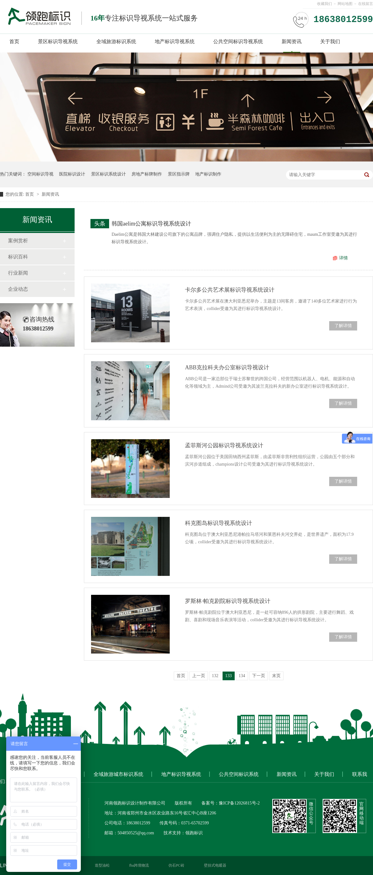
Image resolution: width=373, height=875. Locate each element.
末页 (276, 675)
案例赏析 (18, 240)
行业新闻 (18, 273)
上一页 (198, 675)
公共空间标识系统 (239, 774)
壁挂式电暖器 (215, 865)
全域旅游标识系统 (116, 41)
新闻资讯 (292, 41)
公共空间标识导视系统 (238, 41)
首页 (14, 41)
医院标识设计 (72, 174)
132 (215, 675)
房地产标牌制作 (146, 174)
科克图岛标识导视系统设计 (218, 523)
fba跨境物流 (139, 865)
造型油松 (102, 865)
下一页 (258, 675)
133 (228, 675)
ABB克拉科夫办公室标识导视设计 (227, 367)
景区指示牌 (179, 174)
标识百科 (18, 256)
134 (242, 675)
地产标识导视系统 (175, 41)
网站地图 (345, 4)
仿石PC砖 (176, 865)
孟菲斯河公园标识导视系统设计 (224, 445)
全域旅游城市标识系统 (118, 774)
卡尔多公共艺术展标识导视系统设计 (229, 290)
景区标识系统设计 (108, 174)
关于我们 (330, 41)
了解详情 (343, 325)
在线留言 (365, 4)
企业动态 (18, 289)
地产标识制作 (208, 174)
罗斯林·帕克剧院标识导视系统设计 (227, 601)
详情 (343, 258)
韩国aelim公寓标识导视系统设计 (151, 224)
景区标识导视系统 (58, 41)
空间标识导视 (40, 174)
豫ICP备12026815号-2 (239, 803)
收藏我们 (324, 4)
